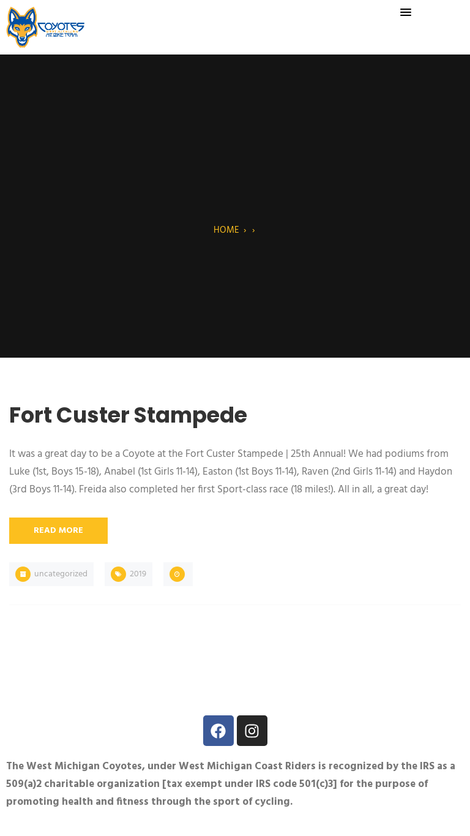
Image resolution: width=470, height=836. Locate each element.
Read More (58, 531)
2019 (138, 574)
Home (226, 230)
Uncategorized (61, 574)
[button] (405, 13)
